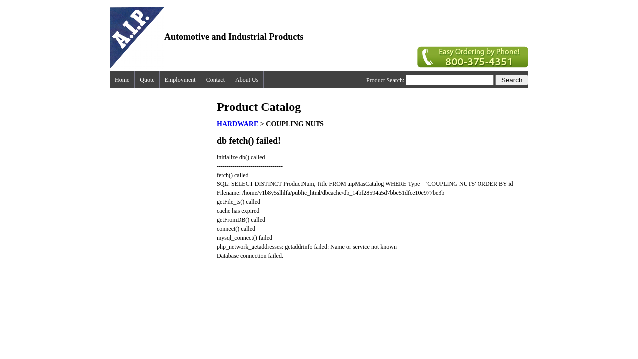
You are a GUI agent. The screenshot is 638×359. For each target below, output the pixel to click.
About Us (246, 79)
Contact (215, 79)
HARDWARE (237, 124)
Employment (180, 79)
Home (122, 79)
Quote (147, 79)
